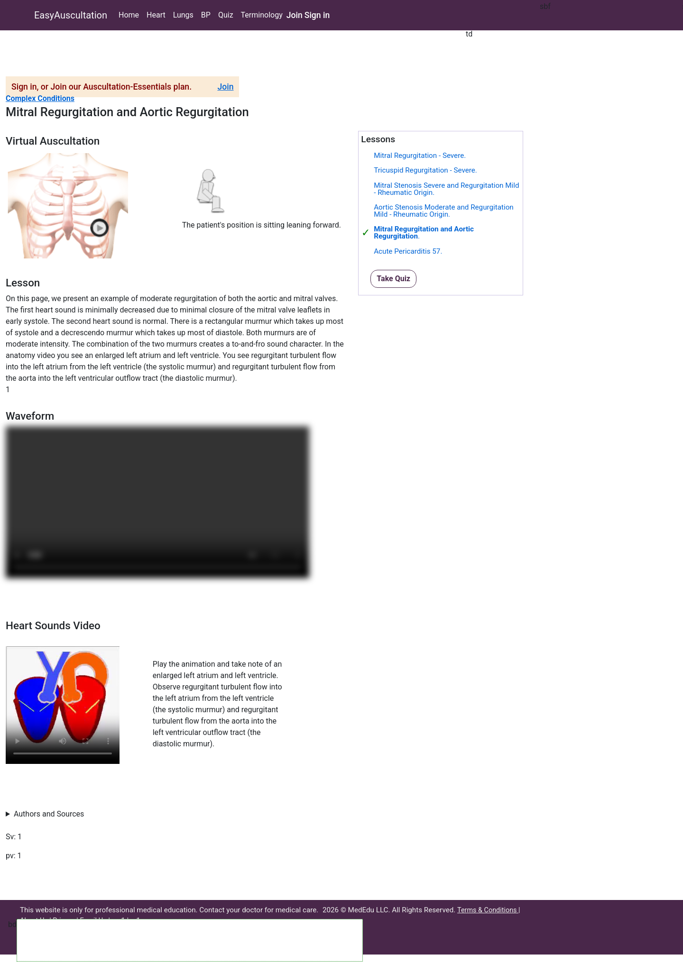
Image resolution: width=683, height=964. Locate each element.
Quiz (225, 14)
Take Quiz (393, 278)
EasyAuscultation (70, 15)
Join (294, 15)
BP (206, 14)
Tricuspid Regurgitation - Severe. (425, 170)
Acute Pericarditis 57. (408, 251)
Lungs (183, 14)
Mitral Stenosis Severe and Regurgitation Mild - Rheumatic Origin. (446, 189)
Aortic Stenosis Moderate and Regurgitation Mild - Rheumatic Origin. (444, 211)
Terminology (262, 14)
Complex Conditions (40, 98)
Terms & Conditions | (488, 910)
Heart (156, 14)
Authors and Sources (49, 813)
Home (129, 14)
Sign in (317, 15)
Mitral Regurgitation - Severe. (420, 155)
